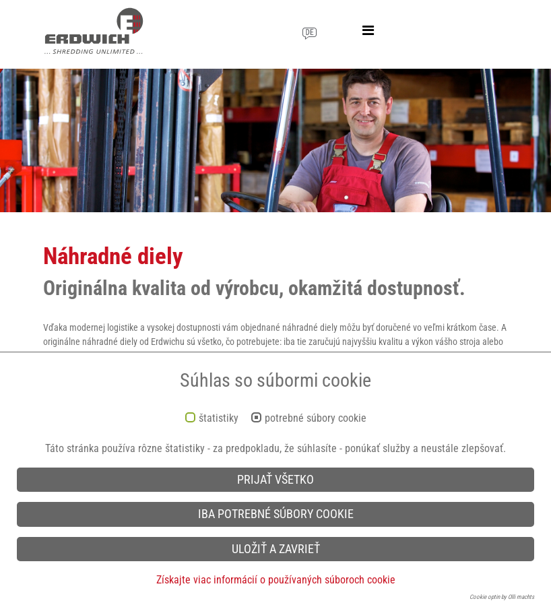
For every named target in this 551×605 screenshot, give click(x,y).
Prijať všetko (275, 479)
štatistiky (218, 418)
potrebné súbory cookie (315, 418)
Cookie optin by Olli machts (501, 597)
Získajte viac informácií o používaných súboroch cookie (275, 579)
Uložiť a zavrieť (276, 549)
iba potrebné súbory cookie (276, 514)
